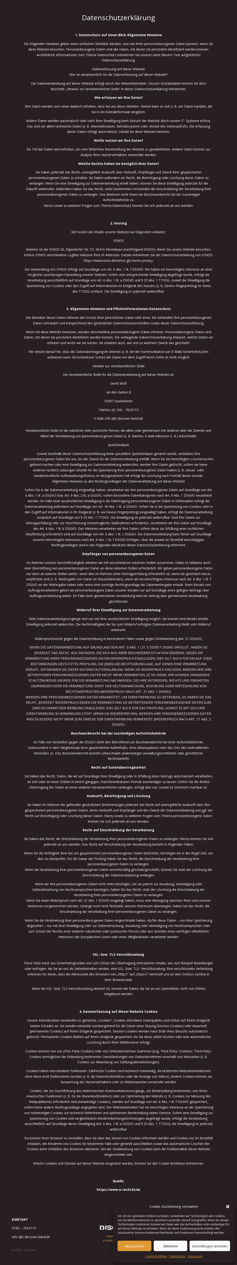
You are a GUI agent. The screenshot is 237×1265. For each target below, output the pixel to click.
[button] (227, 1206)
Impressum (195, 1256)
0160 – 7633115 (24, 1228)
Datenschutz (177, 1256)
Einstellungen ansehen (210, 1246)
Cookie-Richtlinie (156, 1256)
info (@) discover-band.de (31, 1237)
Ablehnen (170, 1246)
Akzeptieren (134, 1246)
